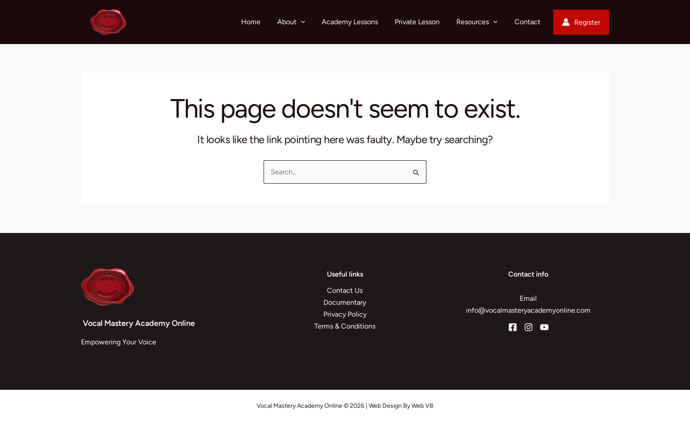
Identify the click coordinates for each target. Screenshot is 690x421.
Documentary (344, 302)
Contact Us (345, 290)
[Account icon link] (581, 22)
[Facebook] (512, 327)
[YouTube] (544, 327)
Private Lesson (423, 22)
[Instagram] (528, 327)
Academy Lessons (359, 22)
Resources (481, 22)
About (303, 22)
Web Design (385, 406)
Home (265, 22)
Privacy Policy (345, 314)
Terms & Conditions (344, 326)
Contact (529, 22)
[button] (312, 22)
